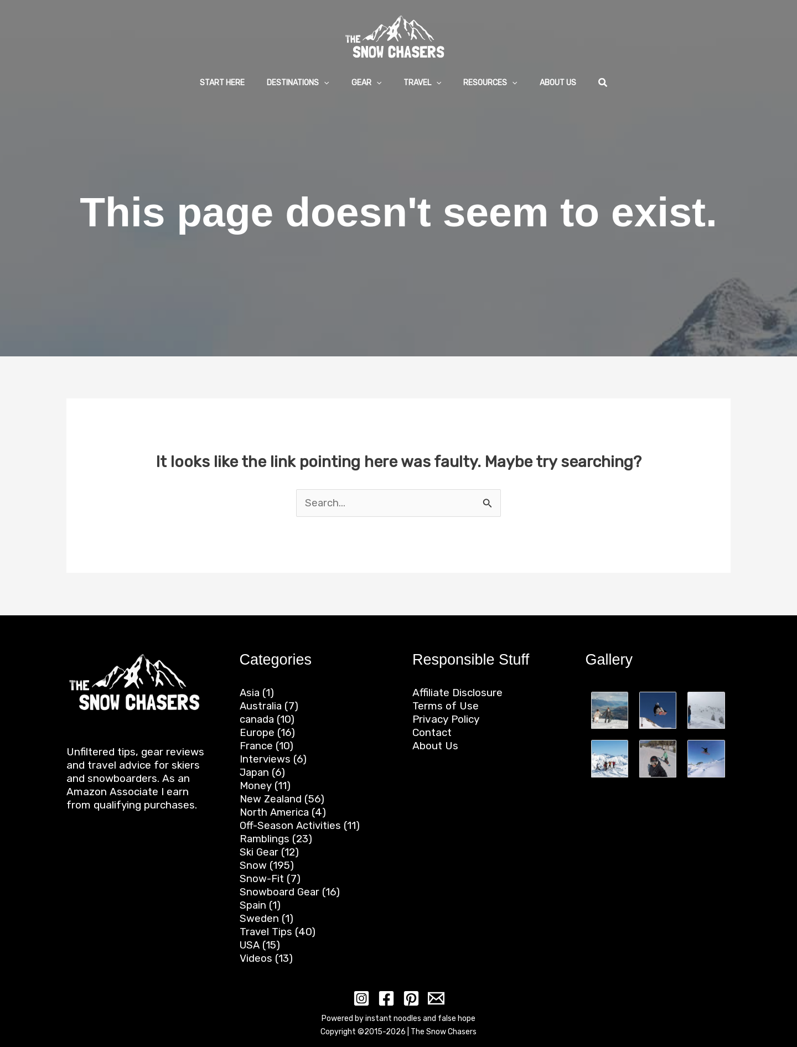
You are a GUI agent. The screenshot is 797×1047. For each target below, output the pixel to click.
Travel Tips (266, 931)
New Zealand (271, 798)
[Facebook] (387, 998)
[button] (307, 83)
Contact (432, 732)
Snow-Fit (262, 878)
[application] (334, 82)
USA (250, 945)
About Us (435, 745)
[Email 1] (433, 998)
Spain (253, 905)
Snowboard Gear (280, 891)
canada (258, 719)
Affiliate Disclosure (457, 692)
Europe (257, 732)
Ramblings (265, 838)
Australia (261, 705)
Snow (253, 865)
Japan (255, 772)
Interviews (265, 759)
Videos (256, 958)
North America (275, 812)
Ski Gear (260, 852)
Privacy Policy (445, 719)
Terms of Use (445, 705)
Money (256, 785)
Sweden (259, 918)
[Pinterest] (410, 998)
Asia (250, 692)
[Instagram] (363, 998)
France (256, 745)
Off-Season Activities (292, 825)
